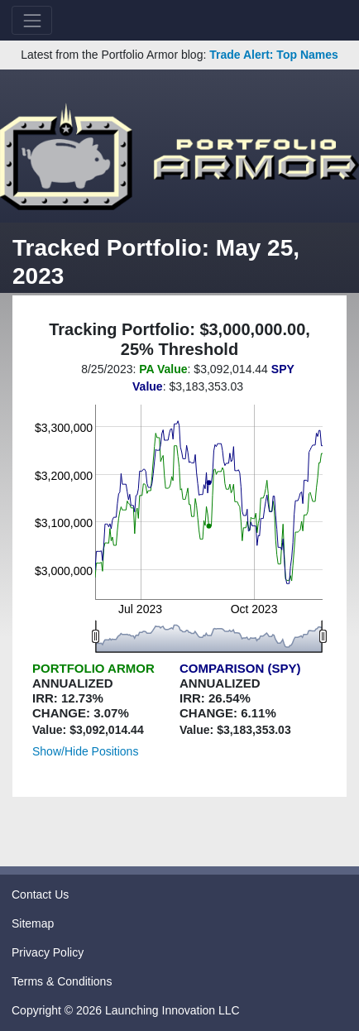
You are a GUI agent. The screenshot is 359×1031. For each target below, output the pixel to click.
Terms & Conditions (62, 981)
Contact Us (40, 894)
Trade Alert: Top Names (273, 54)
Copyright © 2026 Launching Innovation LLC (126, 1010)
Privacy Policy (48, 952)
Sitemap (33, 923)
